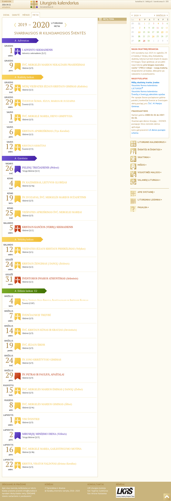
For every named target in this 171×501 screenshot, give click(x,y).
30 (148, 41)
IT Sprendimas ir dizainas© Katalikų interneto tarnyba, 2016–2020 (62, 489)
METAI (36, 15)
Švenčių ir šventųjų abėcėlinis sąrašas (148, 94)
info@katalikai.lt (30, 490)
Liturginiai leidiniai (149, 199)
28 (139, 41)
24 (132, 28)
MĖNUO (26, 15)
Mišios (141, 164)
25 (132, 32)
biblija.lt (149, 1)
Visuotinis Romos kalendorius (144, 91)
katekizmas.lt (159, 1)
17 (153, 32)
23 (132, 23)
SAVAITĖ (16, 15)
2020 (136, 15)
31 (139, 23)
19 (162, 32)
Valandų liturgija (148, 179)
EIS (167, 1)
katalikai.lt (139, 1)
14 (139, 32)
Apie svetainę (145, 192)
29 (144, 41)
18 (158, 32)
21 (139, 36)
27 (167, 36)
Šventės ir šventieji (149, 149)
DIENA (6, 15)
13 (167, 28)
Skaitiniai (143, 157)
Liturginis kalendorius (151, 142)
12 (162, 28)
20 (167, 32)
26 (132, 36)
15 (144, 32)
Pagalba (142, 207)
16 (148, 32)
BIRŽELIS (161, 15)
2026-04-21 (6, 5)
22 (144, 36)
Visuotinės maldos (149, 172)
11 (158, 28)
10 (153, 28)
